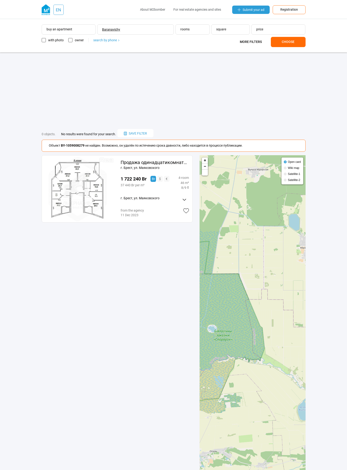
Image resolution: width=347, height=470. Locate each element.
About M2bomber (152, 9)
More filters (251, 42)
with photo (56, 40)
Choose (288, 42)
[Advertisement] (174, 90)
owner (79, 40)
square (221, 29)
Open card (294, 162)
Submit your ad (251, 10)
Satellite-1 (294, 174)
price (259, 29)
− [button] (205, 166)
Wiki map (293, 168)
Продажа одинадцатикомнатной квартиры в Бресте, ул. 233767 (155, 162)
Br (153, 179)
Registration (289, 9)
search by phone (106, 40)
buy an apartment (59, 29)
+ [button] (205, 160)
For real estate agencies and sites (197, 9)
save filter (135, 133)
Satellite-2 (294, 180)
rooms (185, 29)
